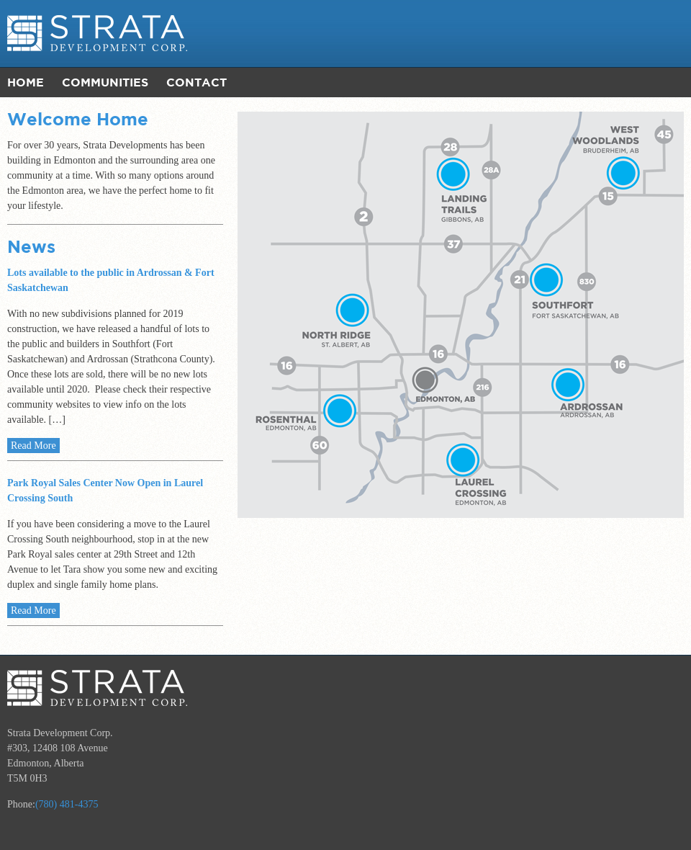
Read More (33, 445)
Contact (196, 82)
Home (25, 82)
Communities (105, 82)
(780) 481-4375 (67, 804)
